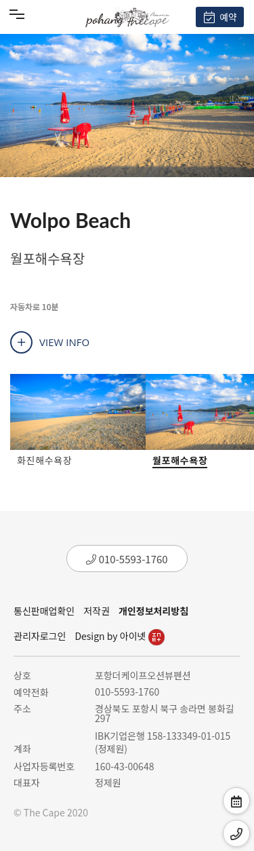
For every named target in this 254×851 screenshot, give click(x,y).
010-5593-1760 (126, 559)
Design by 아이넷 (119, 636)
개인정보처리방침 (153, 611)
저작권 (96, 611)
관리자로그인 (40, 636)
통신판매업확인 (44, 611)
